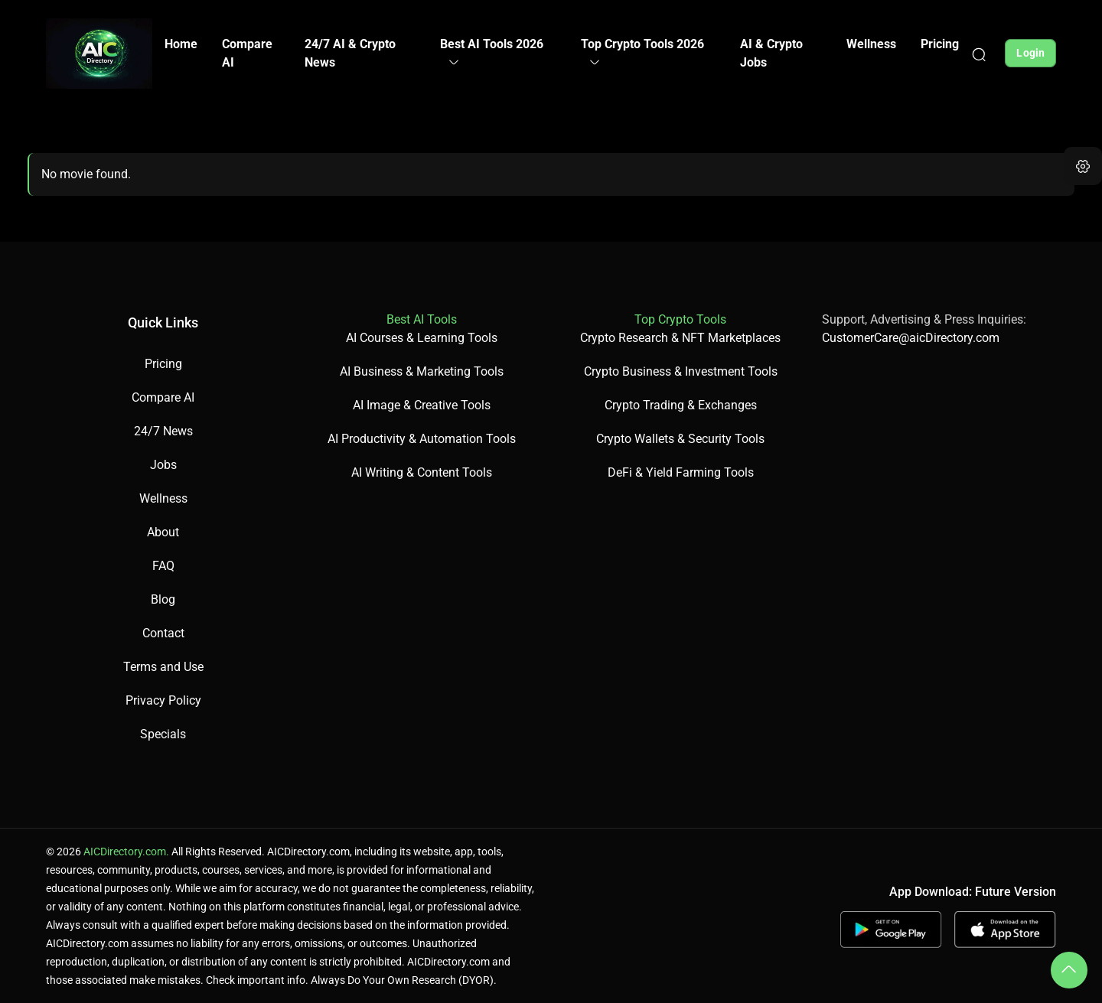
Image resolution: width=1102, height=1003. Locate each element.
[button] (1083, 166)
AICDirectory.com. (126, 851)
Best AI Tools (421, 319)
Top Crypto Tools (680, 319)
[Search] (978, 53)
